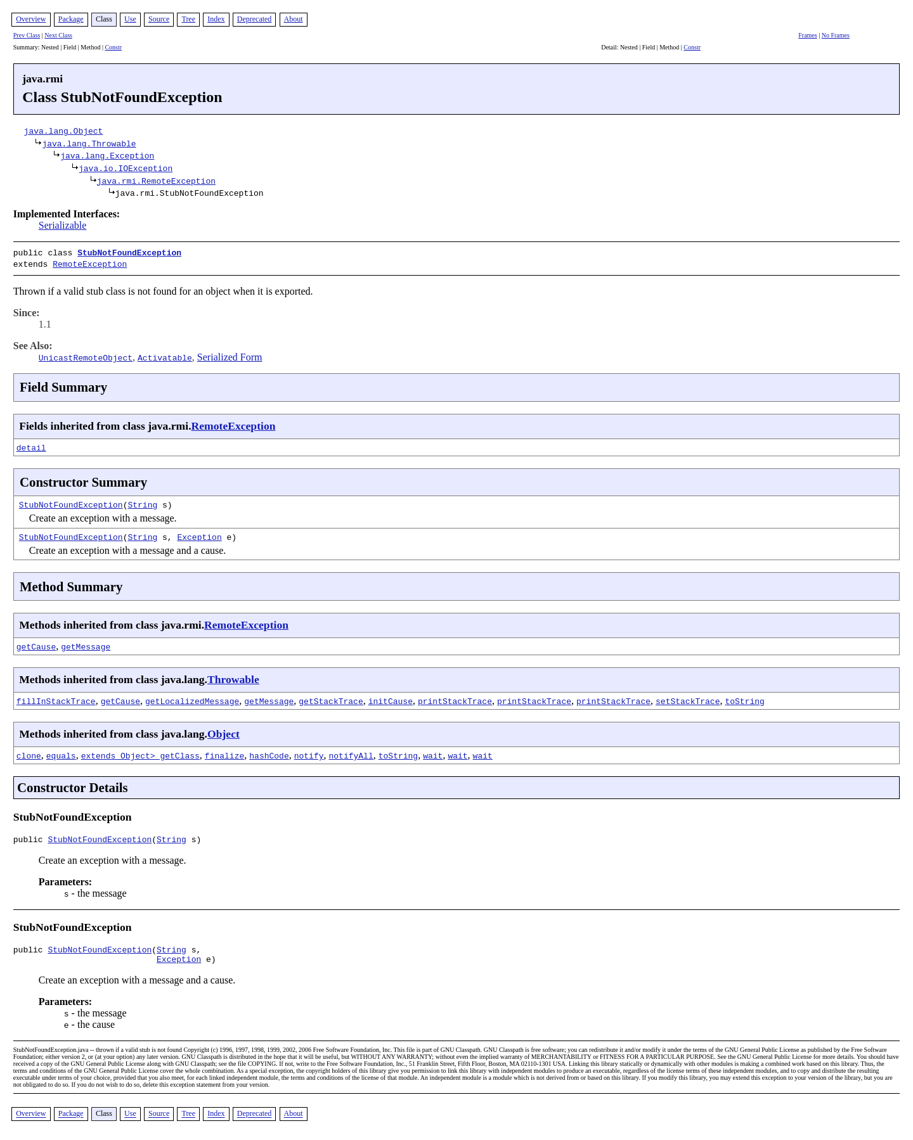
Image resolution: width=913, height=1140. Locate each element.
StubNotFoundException (129, 252)
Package (71, 19)
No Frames (836, 35)
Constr (113, 47)
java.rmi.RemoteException (156, 180)
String (142, 502)
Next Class (58, 35)
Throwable (233, 676)
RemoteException (90, 262)
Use (130, 19)
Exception (199, 534)
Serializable (63, 225)
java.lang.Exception (107, 155)
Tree (188, 19)
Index (215, 19)
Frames (807, 35)
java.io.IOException (125, 168)
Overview (31, 19)
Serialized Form (229, 354)
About (293, 19)
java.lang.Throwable (89, 143)
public (30, 838)
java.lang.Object (63, 130)
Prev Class (27, 35)
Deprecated (254, 19)
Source (158, 19)
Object (223, 731)
